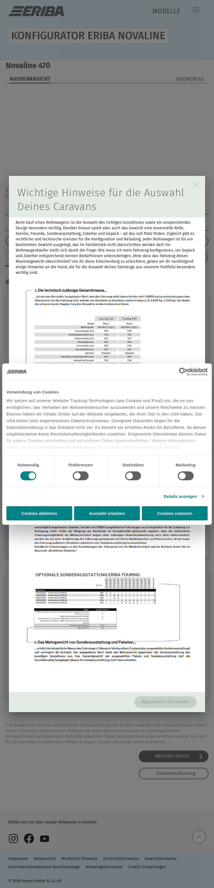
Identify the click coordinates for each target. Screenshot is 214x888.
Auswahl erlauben (107, 513)
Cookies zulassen (174, 513)
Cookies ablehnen (39, 513)
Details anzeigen (180, 496)
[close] (196, 184)
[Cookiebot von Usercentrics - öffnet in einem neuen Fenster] (183, 371)
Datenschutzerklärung (72, 447)
